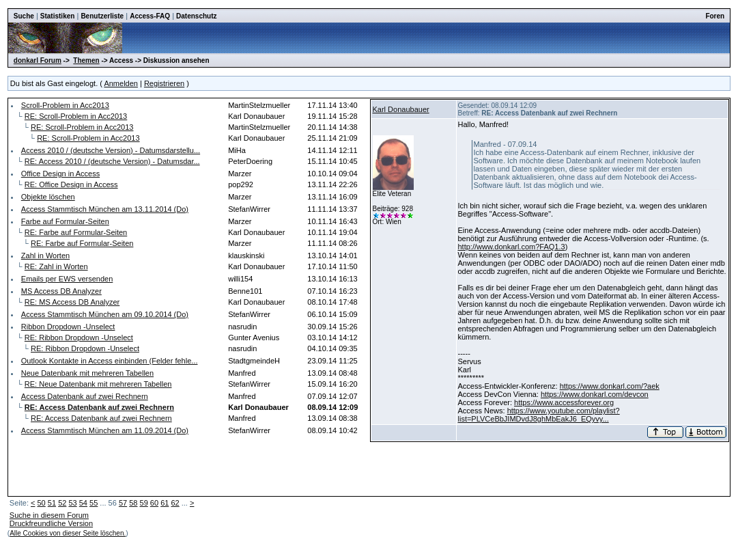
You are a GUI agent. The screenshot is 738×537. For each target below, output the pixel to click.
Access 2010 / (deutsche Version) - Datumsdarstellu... (110, 150)
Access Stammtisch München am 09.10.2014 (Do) (104, 314)
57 (123, 503)
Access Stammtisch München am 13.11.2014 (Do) (104, 209)
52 (62, 503)
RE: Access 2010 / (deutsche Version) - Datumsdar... (112, 161)
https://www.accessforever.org (564, 402)
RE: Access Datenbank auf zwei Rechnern (101, 418)
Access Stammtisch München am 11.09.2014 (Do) (104, 430)
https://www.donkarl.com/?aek (609, 386)
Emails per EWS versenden (67, 279)
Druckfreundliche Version (51, 523)
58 (133, 503)
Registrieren (164, 83)
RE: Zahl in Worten (56, 266)
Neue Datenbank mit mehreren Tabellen (87, 373)
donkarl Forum (37, 60)
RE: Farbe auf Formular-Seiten (76, 232)
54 (83, 503)
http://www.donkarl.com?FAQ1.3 (511, 247)
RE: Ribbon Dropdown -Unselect (79, 337)
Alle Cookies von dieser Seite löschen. (68, 533)
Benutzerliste (102, 16)
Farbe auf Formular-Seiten (65, 221)
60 (154, 503)
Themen (86, 60)
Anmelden (121, 83)
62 (175, 503)
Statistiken (57, 16)
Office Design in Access (60, 173)
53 (72, 503)
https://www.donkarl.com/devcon (595, 394)
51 (52, 503)
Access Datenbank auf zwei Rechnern (84, 396)
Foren (714, 16)
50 (42, 503)
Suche (24, 16)
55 (93, 503)
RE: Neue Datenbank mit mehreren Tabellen (98, 384)
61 (164, 503)
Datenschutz (196, 16)
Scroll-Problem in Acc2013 (65, 105)
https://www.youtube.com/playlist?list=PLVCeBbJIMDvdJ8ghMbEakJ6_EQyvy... (539, 415)
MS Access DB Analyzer (61, 291)
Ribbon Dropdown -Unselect (68, 326)
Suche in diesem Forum (49, 515)
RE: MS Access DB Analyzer (72, 302)
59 (144, 503)
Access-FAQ (150, 16)
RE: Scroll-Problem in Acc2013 (76, 116)
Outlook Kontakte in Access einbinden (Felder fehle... (109, 361)
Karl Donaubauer (401, 109)
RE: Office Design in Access (71, 184)
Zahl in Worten (45, 255)
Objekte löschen (48, 197)
